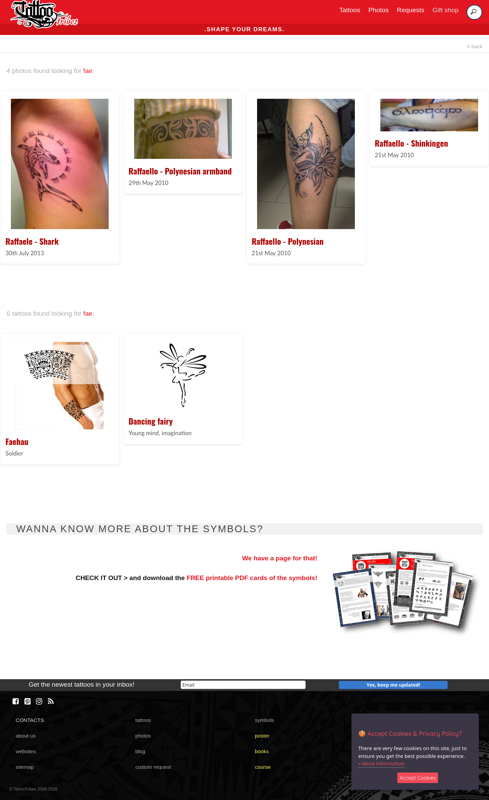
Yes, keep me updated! (393, 685)
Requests (410, 10)
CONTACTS (30, 720)
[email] (243, 685)
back (475, 46)
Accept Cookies (418, 778)
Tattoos (349, 10)
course (263, 767)
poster (262, 736)
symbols (264, 720)
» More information (381, 763)
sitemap (25, 767)
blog (140, 751)
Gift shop (446, 10)
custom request (153, 767)
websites (26, 751)
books (262, 751)
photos (143, 736)
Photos (378, 10)
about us (26, 736)
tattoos (143, 720)
